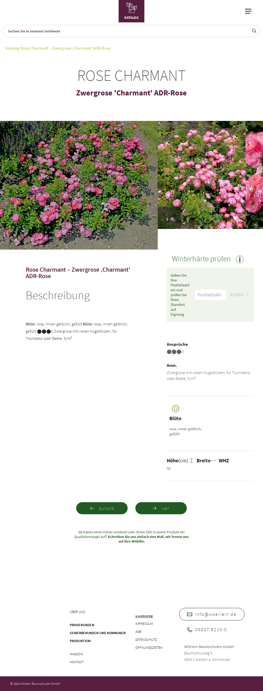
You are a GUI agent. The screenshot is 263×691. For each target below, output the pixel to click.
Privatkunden (82, 625)
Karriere (144, 616)
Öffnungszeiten (149, 647)
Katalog (12, 48)
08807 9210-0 (207, 629)
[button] (167, 219)
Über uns (77, 611)
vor (161, 508)
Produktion (80, 641)
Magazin (76, 654)
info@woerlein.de (211, 614)
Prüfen (239, 295)
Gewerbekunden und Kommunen (98, 633)
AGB (138, 631)
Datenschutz (146, 639)
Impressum (144, 623)
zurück (102, 508)
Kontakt (77, 662)
